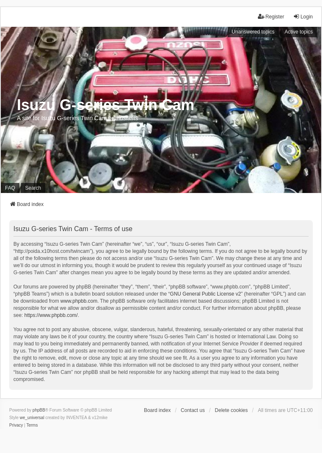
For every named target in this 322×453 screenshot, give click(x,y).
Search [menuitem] (33, 188)
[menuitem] (16, 425)
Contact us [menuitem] (193, 410)
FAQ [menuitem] (10, 188)
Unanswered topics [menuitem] (253, 32)
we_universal (32, 417)
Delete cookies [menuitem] (231, 410)
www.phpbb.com (78, 301)
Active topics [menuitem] (299, 32)
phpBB (39, 410)
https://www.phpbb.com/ (51, 315)
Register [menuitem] (271, 16)
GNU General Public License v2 (205, 294)
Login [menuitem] (303, 16)
